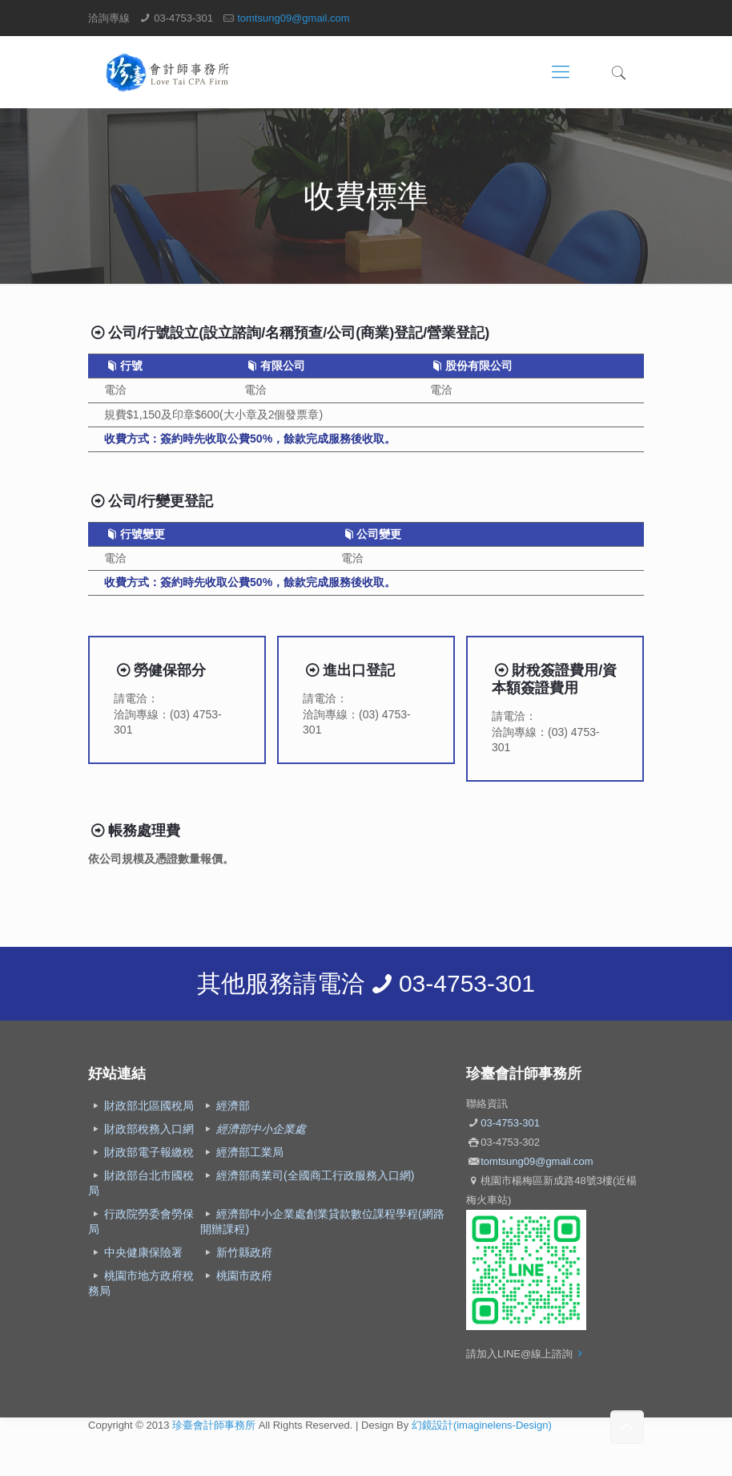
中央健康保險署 (143, 1252)
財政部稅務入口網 (149, 1128)
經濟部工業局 (250, 1152)
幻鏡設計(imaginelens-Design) (482, 1425)
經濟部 (233, 1105)
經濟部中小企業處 (261, 1128)
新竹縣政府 (244, 1252)
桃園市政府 (244, 1275)
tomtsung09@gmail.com (293, 18)
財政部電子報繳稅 (149, 1152)
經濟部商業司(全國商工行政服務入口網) (315, 1175)
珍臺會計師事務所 (213, 1425)
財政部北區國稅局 (149, 1105)
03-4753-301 (183, 18)
